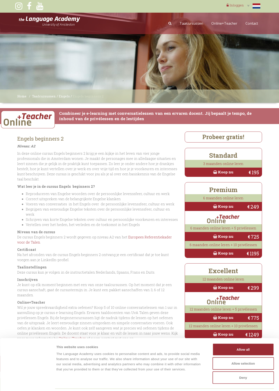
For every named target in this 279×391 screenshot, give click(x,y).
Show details (225, 382)
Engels (64, 96)
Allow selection (243, 349)
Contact (251, 23)
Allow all (243, 334)
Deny (243, 363)
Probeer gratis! (223, 137)
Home (21, 96)
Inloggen (235, 5)
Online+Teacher (224, 23)
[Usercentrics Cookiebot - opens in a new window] (28, 382)
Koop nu (223, 172)
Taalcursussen (191, 23)
